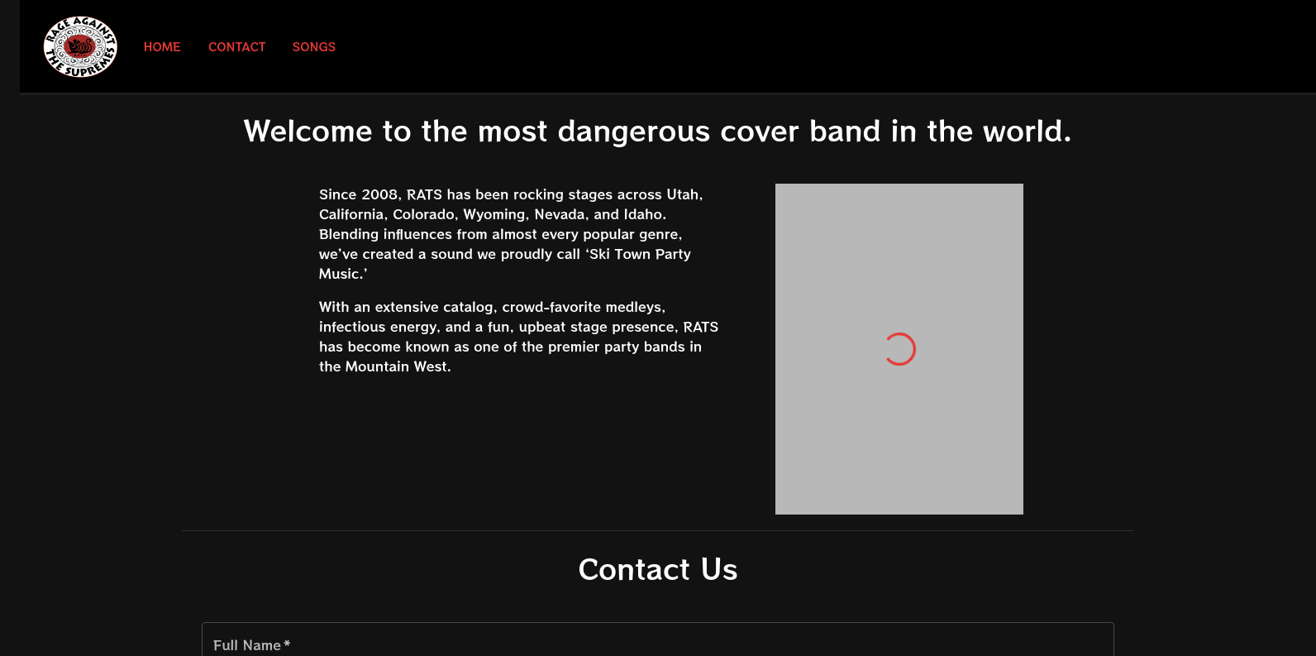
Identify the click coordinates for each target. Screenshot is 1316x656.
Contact (237, 46)
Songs (314, 46)
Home (162, 46)
